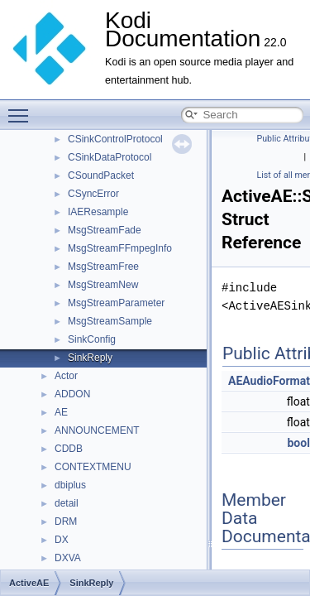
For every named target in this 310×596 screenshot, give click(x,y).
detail (67, 503)
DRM (66, 521)
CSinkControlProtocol (115, 139)
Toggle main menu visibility (22, 108)
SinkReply (90, 357)
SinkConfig (92, 339)
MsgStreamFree (103, 266)
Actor (66, 376)
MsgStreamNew (103, 285)
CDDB (69, 448)
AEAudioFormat (269, 380)
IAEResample (98, 212)
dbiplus (70, 485)
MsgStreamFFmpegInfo (120, 248)
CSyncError (93, 193)
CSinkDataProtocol (109, 157)
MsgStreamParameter (116, 303)
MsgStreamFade (104, 230)
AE (61, 412)
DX (62, 540)
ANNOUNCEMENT (97, 430)
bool (298, 442)
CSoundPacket (101, 175)
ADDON (72, 394)
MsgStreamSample (110, 321)
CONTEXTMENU (93, 467)
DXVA (68, 558)
